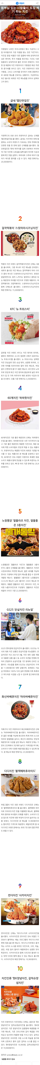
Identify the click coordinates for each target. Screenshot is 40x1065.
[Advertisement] (20, 188)
